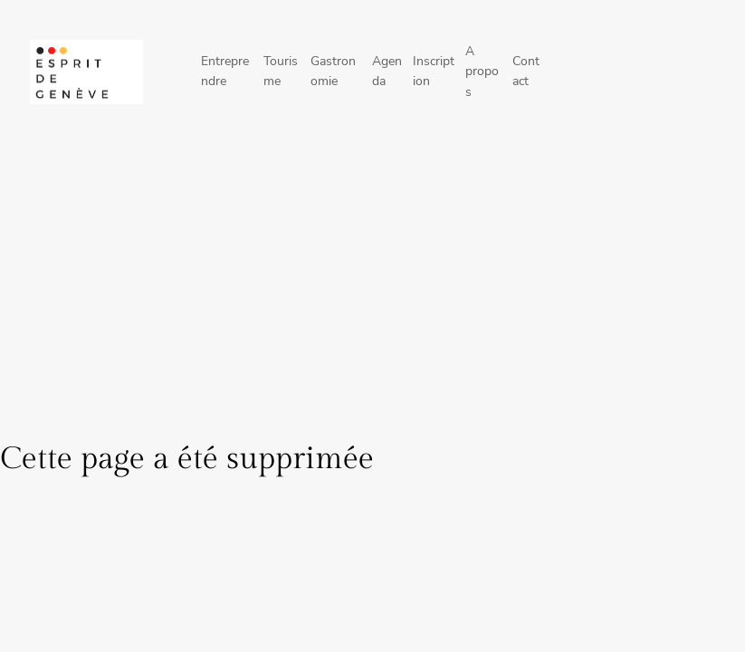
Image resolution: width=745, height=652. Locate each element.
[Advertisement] (372, 292)
